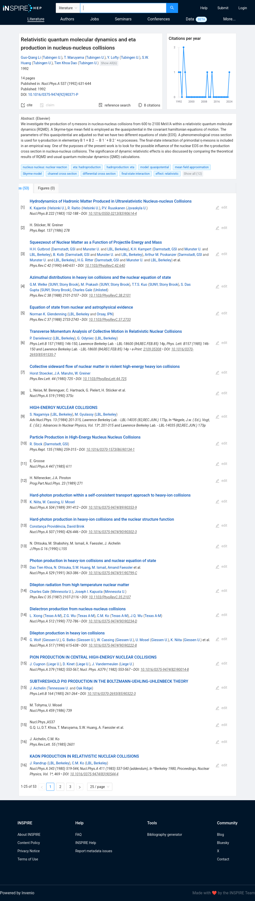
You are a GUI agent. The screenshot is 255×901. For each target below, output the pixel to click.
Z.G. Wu (70, 616)
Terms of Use (27, 859)
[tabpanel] (128, 494)
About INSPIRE (28, 835)
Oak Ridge (84, 688)
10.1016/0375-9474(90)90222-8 (112, 645)
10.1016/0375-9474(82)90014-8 (164, 670)
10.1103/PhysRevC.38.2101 (110, 295)
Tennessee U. (58, 688)
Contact (223, 859)
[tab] (35, 188)
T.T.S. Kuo (139, 284)
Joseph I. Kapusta (89, 592)
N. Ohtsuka (62, 567)
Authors (67, 19)
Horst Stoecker (41, 373)
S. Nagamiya (39, 414)
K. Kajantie (38, 208)
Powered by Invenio (17, 893)
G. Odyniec (85, 338)
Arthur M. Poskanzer (160, 255)
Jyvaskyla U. (136, 208)
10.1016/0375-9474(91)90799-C (112, 573)
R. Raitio (73, 208)
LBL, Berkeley (117, 249)
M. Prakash (89, 284)
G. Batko (69, 640)
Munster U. (91, 249)
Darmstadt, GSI (63, 249)
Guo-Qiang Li (31, 57)
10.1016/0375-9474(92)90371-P (53, 95)
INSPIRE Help (85, 843)
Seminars (123, 19)
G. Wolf (35, 640)
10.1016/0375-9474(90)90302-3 (112, 532)
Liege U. (54, 664)
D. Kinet (69, 664)
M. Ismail (99, 567)
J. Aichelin (38, 688)
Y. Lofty (113, 57)
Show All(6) (109, 63)
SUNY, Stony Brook (63, 284)
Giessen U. (51, 640)
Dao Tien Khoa (41, 567)
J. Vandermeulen (105, 664)
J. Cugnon (37, 664)
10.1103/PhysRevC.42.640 (105, 266)
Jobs (94, 19)
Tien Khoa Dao (65, 63)
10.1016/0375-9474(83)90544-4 (94, 774)
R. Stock (36, 444)
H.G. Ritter (85, 260)
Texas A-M (52, 616)
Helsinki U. (56, 208)
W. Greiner (83, 373)
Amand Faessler (120, 567)
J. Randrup (38, 763)
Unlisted (100, 290)
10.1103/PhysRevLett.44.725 (105, 379)
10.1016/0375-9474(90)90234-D (112, 621)
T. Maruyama (74, 57)
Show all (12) (193, 173)
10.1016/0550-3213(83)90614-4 (112, 214)
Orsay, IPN (105, 314)
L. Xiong (36, 616)
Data (190, 19)
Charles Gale (82, 290)
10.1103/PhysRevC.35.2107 (110, 597)
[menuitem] (204, 8)
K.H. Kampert (141, 249)
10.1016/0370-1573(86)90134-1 (110, 449)
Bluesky (223, 843)
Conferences (158, 19)
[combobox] (123, 8)
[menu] (217, 8)
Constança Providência (47, 526)
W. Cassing (51, 502)
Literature (35, 19)
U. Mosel (68, 502)
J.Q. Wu (136, 616)
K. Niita (35, 502)
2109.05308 (152, 349)
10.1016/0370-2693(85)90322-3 (111, 694)
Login (242, 8)
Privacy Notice (28, 851)
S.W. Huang (81, 567)
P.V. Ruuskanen (113, 208)
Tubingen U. (52, 57)
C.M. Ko (103, 616)
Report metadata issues (93, 851)
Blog (220, 835)
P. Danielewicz (41, 338)
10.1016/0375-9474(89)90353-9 (112, 507)
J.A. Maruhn (63, 373)
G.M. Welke (38, 284)
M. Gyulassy (84, 414)
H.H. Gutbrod (40, 249)
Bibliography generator (164, 835)
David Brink (75, 526)
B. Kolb (58, 255)
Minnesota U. (62, 592)
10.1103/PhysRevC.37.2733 (110, 320)
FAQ (78, 835)
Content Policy (28, 843)
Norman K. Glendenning (48, 314)
